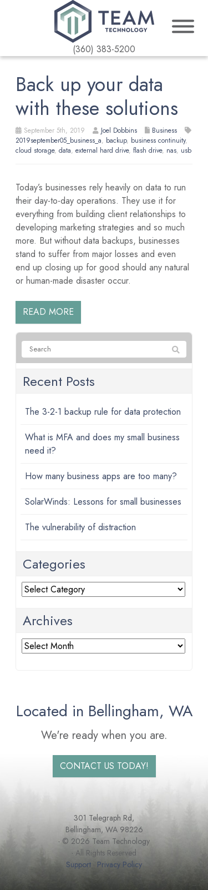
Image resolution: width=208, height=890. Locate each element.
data (65, 150)
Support (78, 864)
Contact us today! (104, 766)
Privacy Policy (119, 864)
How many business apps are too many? (101, 476)
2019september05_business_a (59, 140)
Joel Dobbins (119, 130)
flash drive (147, 150)
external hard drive (102, 150)
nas (171, 150)
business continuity (158, 140)
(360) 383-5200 (104, 49)
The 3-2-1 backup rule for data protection (103, 411)
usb (186, 150)
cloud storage (35, 150)
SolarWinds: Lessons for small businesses (103, 501)
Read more (48, 311)
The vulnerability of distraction (80, 527)
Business (164, 130)
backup (116, 140)
